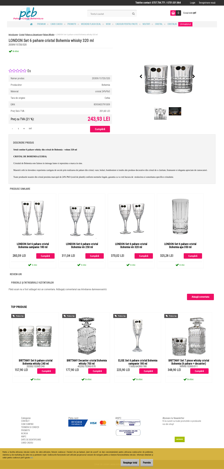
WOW (108, 24)
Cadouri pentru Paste (127, 24)
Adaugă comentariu (200, 297)
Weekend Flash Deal (91, 24)
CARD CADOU (57, 24)
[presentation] (141, 76)
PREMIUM (41, 24)
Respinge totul (125, 462)
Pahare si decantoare (33, 34)
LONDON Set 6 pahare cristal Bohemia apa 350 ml (180, 246)
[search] (133, 14)
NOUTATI (146, 24)
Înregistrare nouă (207, 2)
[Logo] (28, 13)
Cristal (159, 24)
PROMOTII (72, 24)
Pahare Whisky (48, 34)
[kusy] (18, 128)
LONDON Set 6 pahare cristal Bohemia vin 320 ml (131, 246)
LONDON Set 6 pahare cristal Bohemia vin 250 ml (82, 246)
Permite (145, 462)
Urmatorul (185, 24)
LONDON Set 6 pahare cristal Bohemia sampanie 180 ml (33, 246)
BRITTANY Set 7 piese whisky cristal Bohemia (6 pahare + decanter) (188, 362)
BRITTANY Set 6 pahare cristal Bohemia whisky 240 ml (35, 362)
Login (192, 2)
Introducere (13, 34)
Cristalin (172, 24)
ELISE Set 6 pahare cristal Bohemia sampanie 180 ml (137, 362)
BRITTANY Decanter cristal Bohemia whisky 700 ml (87, 362)
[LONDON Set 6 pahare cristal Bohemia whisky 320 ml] (167, 76)
